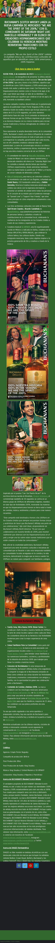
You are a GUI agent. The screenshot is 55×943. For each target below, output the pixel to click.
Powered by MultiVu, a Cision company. (10, 941)
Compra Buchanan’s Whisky (27, 621)
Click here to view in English (27, 69)
